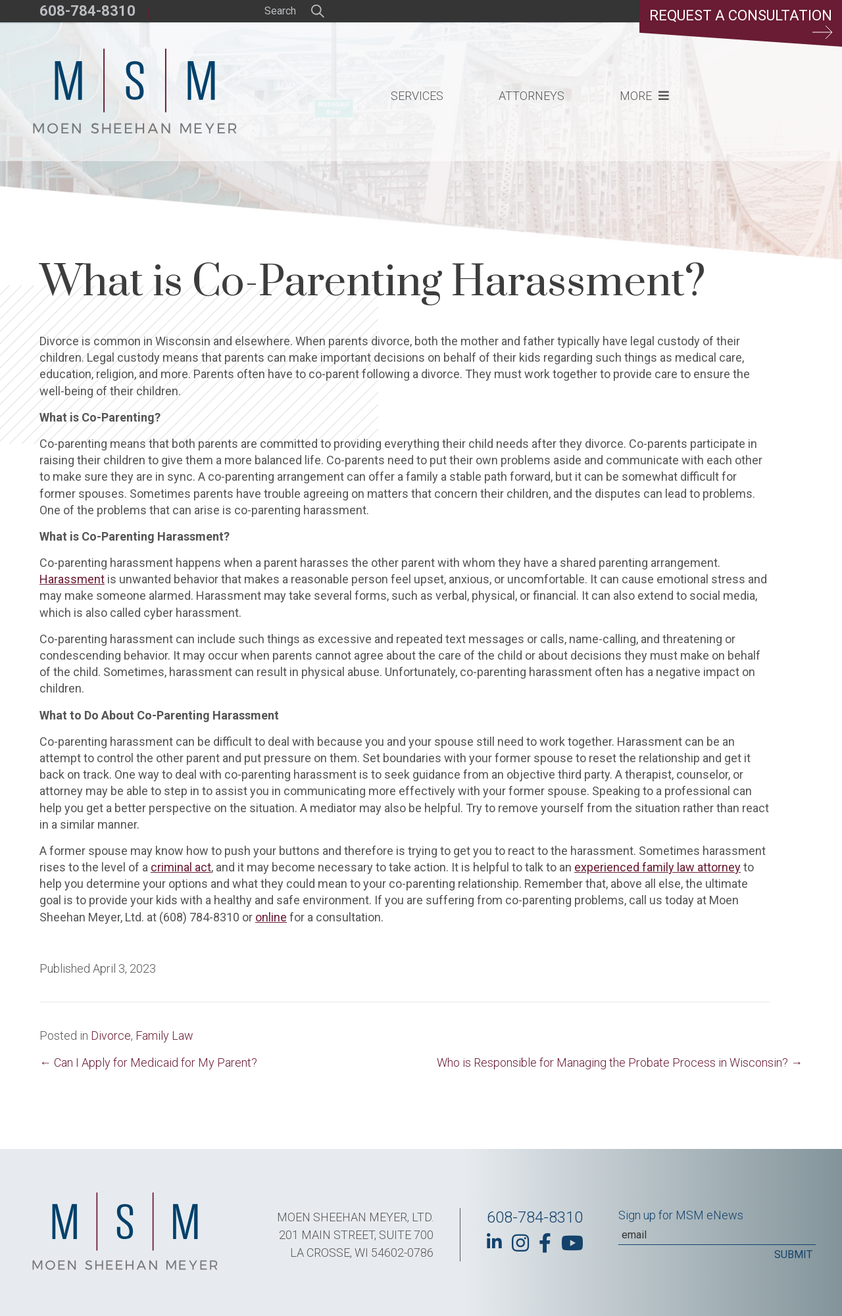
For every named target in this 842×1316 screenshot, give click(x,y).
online (271, 917)
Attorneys (531, 96)
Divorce (111, 1035)
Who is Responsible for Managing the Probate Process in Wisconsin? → (620, 1062)
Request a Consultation (740, 23)
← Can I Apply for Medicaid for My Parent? (148, 1062)
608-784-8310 (87, 11)
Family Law (164, 1035)
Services (417, 96)
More (636, 96)
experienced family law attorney (657, 867)
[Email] (717, 1235)
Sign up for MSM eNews (680, 1215)
